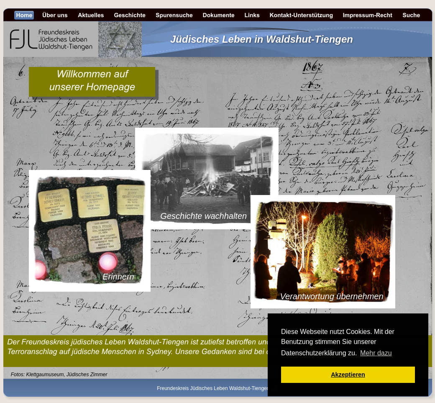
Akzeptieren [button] (348, 374)
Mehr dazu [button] (376, 353)
